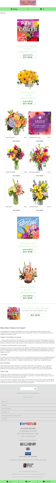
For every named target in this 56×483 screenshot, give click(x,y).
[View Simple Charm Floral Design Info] (16, 192)
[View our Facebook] (21, 424)
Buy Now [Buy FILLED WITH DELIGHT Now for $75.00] (16, 141)
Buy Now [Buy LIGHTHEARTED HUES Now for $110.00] (39, 210)
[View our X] (32, 424)
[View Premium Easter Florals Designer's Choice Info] (39, 123)
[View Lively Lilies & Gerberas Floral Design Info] (39, 157)
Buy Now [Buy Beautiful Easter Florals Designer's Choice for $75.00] (27, 57)
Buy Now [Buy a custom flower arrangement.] (35, 315)
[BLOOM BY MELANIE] (28, 5)
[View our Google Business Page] (24, 424)
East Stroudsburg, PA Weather (28, 471)
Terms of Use (39, 477)
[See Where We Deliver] (28, 397)
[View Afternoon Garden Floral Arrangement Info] (16, 157)
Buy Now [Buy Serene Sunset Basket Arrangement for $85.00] (27, 298)
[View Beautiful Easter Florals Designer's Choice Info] (28, 30)
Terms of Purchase (28, 477)
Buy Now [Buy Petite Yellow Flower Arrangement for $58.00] (27, 103)
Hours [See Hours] (46, 482)
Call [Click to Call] (9, 482)
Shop (14, 9)
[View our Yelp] (35, 424)
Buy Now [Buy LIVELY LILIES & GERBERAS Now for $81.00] (39, 176)
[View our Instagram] (26, 424)
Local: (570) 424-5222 (28, 436)
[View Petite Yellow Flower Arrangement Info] (28, 76)
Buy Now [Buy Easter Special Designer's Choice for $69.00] (27, 251)
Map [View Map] (28, 482)
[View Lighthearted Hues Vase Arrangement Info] (39, 192)
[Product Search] (28, 388)
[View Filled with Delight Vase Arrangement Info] (16, 123)
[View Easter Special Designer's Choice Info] (28, 227)
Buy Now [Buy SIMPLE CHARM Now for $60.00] (16, 210)
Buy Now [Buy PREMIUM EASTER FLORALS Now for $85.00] (39, 141)
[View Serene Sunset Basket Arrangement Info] (28, 271)
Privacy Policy (17, 477)
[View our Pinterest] (29, 424)
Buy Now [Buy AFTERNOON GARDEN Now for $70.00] (16, 176)
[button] (28, 453)
